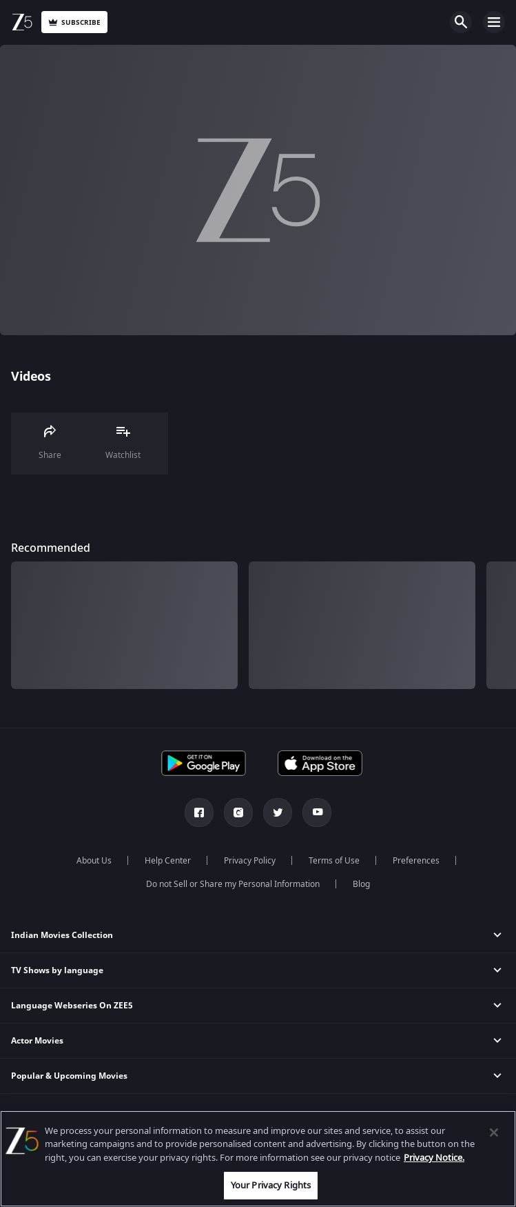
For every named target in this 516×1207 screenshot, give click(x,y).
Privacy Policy (250, 861)
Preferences (416, 861)
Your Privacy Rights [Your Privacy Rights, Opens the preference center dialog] (271, 1185)
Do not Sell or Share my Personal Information (233, 884)
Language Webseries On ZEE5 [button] (72, 1005)
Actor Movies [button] (37, 1041)
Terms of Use (334, 861)
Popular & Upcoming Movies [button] (69, 1076)
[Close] (494, 1132)
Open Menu (494, 22)
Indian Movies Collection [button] (62, 935)
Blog (361, 884)
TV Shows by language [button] (57, 970)
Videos (30, 376)
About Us (94, 861)
